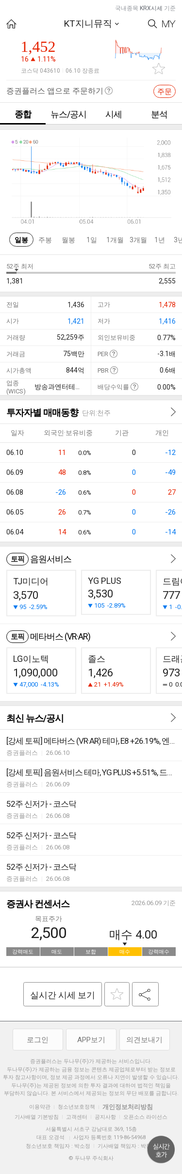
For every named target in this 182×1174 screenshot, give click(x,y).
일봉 (21, 240)
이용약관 (39, 1107)
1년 (159, 240)
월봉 (68, 240)
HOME (11, 24)
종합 (23, 114)
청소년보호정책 (76, 1107)
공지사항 (105, 1117)
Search (152, 24)
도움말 (113, 353)
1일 (91, 240)
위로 (161, 1149)
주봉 (45, 240)
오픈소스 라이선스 (145, 1117)
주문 (164, 91)
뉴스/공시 (68, 114)
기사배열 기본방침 (37, 1117)
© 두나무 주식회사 (91, 1158)
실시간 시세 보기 (62, 995)
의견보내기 (144, 1039)
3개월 (138, 240)
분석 (159, 114)
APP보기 (91, 1039)
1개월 (115, 240)
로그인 (38, 1039)
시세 (113, 114)
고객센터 (76, 1117)
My (169, 24)
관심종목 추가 (158, 68)
